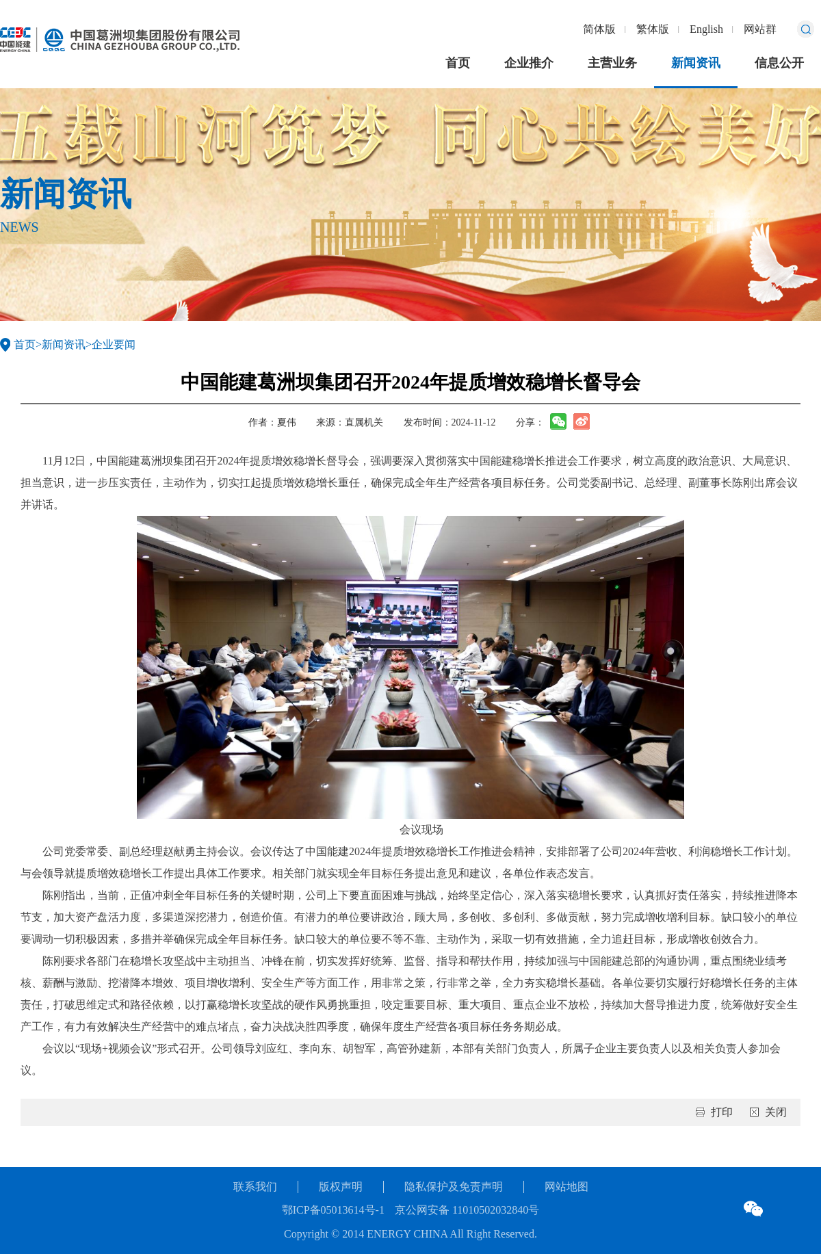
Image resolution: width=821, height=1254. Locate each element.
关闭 (776, 1112)
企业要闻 (113, 344)
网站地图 (566, 1186)
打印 (722, 1112)
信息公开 (779, 63)
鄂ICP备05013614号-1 (333, 1210)
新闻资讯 (695, 63)
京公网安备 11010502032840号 (467, 1210)
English (706, 29)
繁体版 (652, 29)
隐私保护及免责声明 (453, 1186)
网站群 (760, 29)
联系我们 (255, 1186)
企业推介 (528, 63)
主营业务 (612, 63)
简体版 (599, 29)
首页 (457, 63)
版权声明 (341, 1186)
